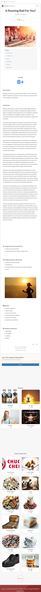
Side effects (9, 61)
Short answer (9, 52)
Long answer (9, 55)
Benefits (8, 64)
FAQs (8, 58)
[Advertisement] (20, 230)
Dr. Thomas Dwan (11, 6)
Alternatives (9, 67)
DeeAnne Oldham (22, 347)
